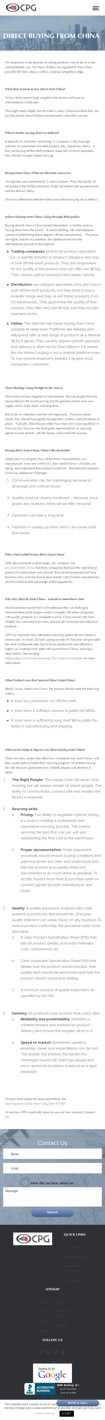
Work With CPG (62, 1313)
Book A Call (78, 1403)
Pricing (43, 1321)
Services (43, 1312)
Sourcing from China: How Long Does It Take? (35, 1103)
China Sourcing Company (74, 1268)
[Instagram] (55, 1352)
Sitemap (62, 1325)
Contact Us (74, 1280)
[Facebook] (42, 1352)
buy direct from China (19, 568)
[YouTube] (63, 1352)
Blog (62, 1302)
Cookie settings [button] (44, 1413)
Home (75, 1247)
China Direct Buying (74, 1257)
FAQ (43, 1331)
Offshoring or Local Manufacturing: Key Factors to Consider (44, 658)
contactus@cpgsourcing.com (52, 1362)
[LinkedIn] (48, 1352)
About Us (43, 1302)
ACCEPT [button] (67, 1413)
